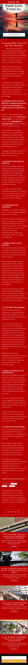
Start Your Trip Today (14, 512)
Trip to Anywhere (14, 34)
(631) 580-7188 (13, 2)
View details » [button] (14, 546)
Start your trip (14, 661)
